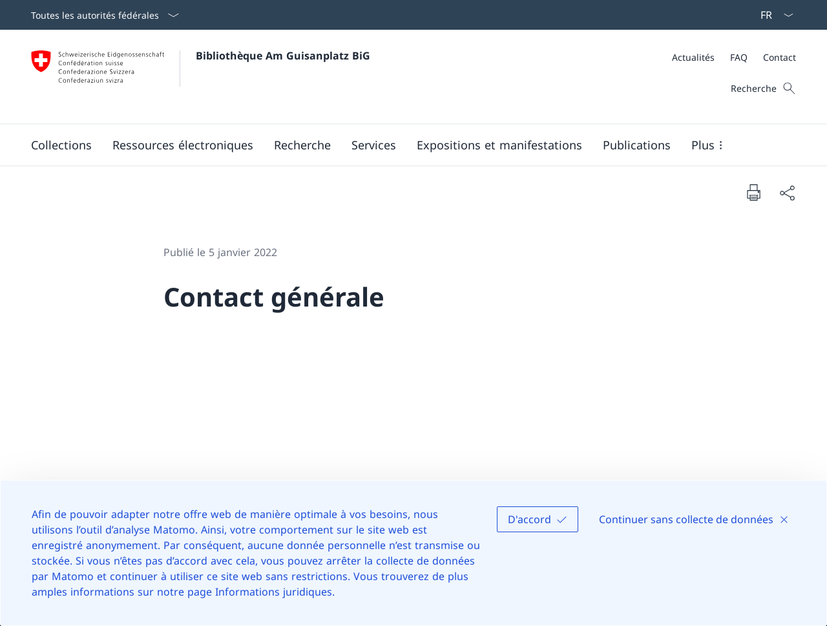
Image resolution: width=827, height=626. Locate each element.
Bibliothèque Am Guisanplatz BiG (283, 56)
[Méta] (734, 57)
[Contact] (779, 57)
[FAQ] (738, 57)
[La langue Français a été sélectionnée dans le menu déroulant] (772, 15)
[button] (61, 145)
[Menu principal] (403, 145)
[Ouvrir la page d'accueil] (200, 76)
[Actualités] (693, 57)
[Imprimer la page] (753, 192)
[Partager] (787, 192)
